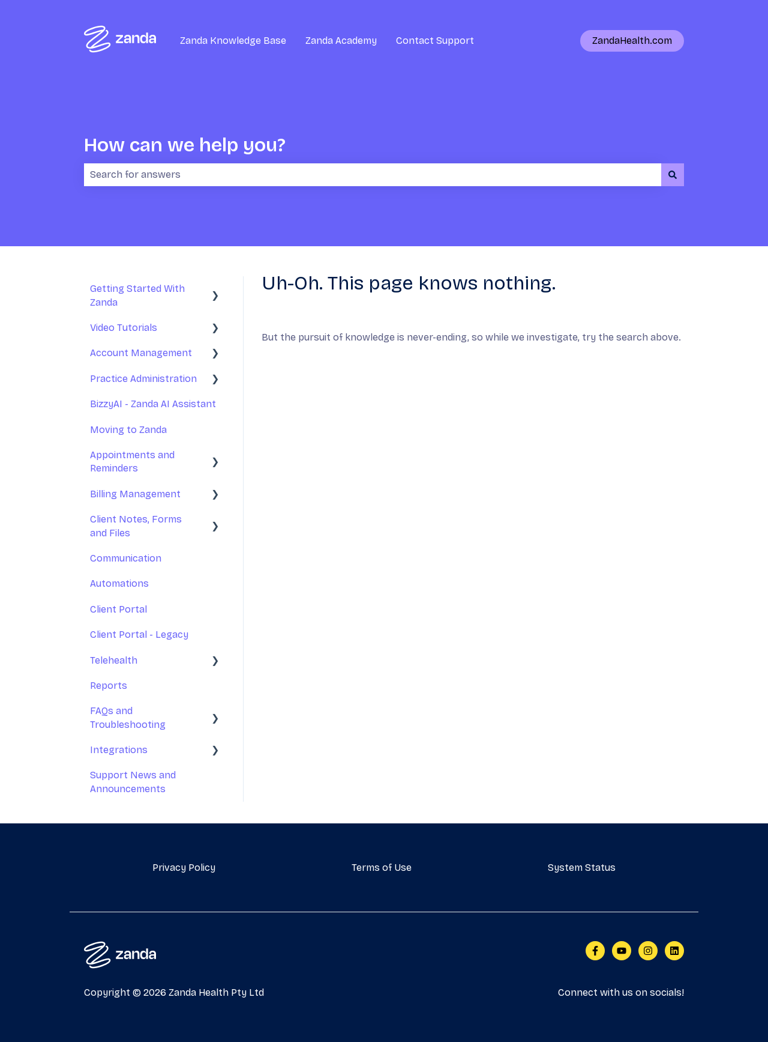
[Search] (672, 174)
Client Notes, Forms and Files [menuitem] (136, 525)
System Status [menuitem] (582, 867)
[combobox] (372, 174)
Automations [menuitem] (119, 583)
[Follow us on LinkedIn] (674, 950)
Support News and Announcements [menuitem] (133, 781)
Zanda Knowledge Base (233, 40)
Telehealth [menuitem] (113, 660)
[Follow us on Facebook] (595, 950)
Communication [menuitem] (125, 558)
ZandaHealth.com (632, 40)
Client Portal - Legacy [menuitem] (139, 634)
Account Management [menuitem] (141, 353)
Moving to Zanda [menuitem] (128, 429)
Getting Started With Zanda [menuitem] (137, 295)
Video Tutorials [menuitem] (123, 327)
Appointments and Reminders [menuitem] (132, 461)
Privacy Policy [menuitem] (183, 867)
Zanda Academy (341, 40)
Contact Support (435, 40)
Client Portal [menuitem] (118, 609)
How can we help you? (185, 145)
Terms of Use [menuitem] (382, 867)
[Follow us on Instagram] (648, 950)
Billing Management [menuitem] (135, 494)
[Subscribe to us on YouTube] (621, 950)
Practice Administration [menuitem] (143, 378)
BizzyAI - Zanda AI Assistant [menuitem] (153, 404)
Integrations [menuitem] (119, 750)
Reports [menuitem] (108, 685)
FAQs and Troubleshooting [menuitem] (128, 717)
